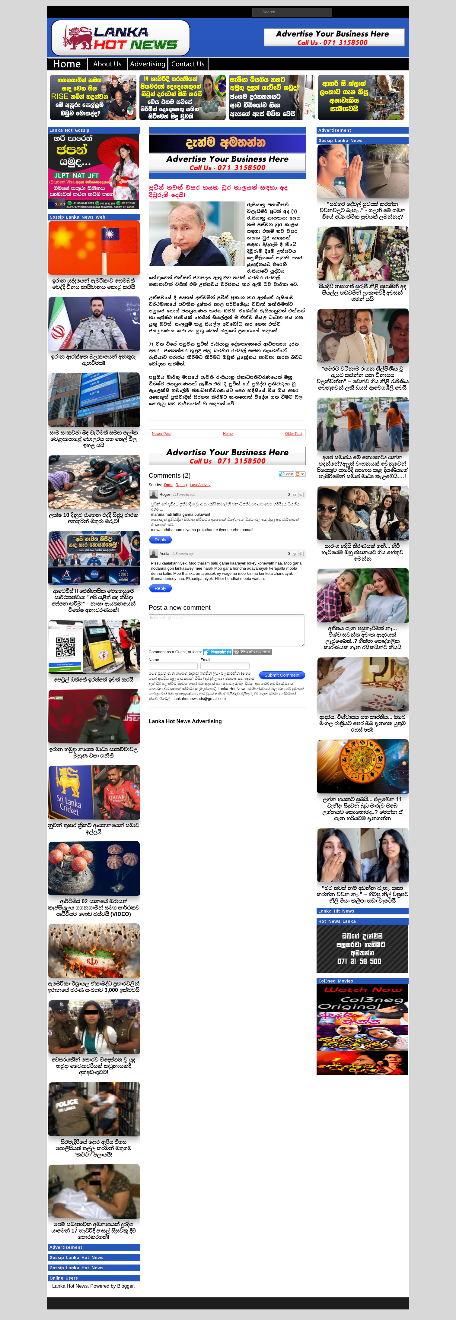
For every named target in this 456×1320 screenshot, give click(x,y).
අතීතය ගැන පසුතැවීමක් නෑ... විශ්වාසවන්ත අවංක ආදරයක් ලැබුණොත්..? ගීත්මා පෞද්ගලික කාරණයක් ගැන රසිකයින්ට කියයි (362, 638)
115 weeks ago (184, 494)
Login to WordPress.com (252, 652)
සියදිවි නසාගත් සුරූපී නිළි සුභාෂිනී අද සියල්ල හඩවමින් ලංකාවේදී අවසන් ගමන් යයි (362, 292)
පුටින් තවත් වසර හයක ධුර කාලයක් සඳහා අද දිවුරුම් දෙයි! (218, 191)
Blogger (125, 1286)
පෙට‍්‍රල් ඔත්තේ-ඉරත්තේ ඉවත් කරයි (94, 680)
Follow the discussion (300, 474)
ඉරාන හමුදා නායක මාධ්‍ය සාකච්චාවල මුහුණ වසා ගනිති (93, 752)
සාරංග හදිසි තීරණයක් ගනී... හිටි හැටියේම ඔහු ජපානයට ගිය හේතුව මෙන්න (362, 552)
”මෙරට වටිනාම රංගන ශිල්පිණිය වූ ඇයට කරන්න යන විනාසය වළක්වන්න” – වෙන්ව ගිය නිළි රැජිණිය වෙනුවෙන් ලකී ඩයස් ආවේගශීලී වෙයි (363, 378)
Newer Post (161, 434)
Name (154, 659)
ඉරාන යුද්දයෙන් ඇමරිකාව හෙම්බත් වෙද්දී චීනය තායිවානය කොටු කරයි (93, 284)
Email (205, 659)
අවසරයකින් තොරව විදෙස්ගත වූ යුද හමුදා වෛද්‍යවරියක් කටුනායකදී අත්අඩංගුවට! (93, 1066)
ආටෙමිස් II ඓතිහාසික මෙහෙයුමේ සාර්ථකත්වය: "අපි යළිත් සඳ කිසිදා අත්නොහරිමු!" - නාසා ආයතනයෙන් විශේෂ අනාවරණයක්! (94, 600)
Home (228, 434)
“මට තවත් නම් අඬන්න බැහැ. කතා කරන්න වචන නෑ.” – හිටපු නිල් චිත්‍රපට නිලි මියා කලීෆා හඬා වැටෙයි (362, 894)
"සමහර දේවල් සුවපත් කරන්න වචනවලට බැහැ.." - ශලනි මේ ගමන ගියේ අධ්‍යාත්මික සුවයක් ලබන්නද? (362, 210)
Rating (181, 485)
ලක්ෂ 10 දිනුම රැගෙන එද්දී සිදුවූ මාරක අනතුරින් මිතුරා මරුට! (93, 518)
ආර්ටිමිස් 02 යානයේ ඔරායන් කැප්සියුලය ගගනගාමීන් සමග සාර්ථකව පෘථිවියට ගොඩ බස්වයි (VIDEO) (93, 907)
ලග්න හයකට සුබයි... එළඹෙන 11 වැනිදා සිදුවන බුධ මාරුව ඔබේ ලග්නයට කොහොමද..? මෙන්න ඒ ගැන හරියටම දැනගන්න (362, 808)
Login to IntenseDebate (217, 652)
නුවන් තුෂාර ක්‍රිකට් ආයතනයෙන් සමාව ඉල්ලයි (93, 828)
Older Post (293, 434)
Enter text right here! (227, 630)
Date (168, 485)
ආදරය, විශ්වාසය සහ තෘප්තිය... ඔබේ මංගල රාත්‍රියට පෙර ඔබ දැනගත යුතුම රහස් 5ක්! (362, 723)
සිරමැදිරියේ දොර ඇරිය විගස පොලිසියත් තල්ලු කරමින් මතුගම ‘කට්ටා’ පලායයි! (93, 1148)
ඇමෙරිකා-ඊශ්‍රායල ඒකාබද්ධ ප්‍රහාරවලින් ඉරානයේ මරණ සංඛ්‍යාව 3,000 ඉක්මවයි (93, 987)
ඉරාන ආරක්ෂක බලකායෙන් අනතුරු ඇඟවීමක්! (93, 360)
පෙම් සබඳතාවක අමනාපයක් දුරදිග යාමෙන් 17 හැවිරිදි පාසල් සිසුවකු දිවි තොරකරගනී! (93, 1230)
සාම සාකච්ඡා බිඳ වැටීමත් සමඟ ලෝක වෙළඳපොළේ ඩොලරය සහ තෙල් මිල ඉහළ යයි (93, 439)
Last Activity (200, 485)
